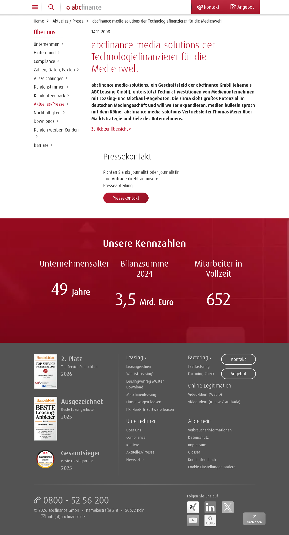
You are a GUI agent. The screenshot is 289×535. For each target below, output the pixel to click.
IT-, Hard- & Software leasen (150, 408)
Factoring (198, 356)
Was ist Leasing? (140, 373)
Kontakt (238, 359)
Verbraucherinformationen (210, 429)
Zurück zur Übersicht (109, 129)
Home (39, 20)
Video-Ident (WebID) (205, 393)
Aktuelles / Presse (68, 20)
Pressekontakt (126, 197)
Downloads (44, 121)
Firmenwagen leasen (143, 401)
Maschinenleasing (141, 394)
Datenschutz (198, 436)
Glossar (194, 451)
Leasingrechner (138, 365)
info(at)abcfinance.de (66, 516)
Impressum (197, 444)
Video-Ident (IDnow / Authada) (214, 401)
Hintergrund (45, 52)
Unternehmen (46, 44)
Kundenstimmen (49, 87)
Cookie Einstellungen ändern (211, 466)
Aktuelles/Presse (49, 104)
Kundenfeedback (49, 95)
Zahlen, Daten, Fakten (54, 70)
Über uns (133, 429)
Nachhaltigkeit (47, 113)
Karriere (41, 145)
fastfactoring (199, 365)
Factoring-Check (201, 373)
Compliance (44, 61)
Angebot (239, 373)
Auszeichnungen (49, 78)
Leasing (134, 356)
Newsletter (135, 459)
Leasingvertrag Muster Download (145, 383)
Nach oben (254, 522)
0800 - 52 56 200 (76, 499)
